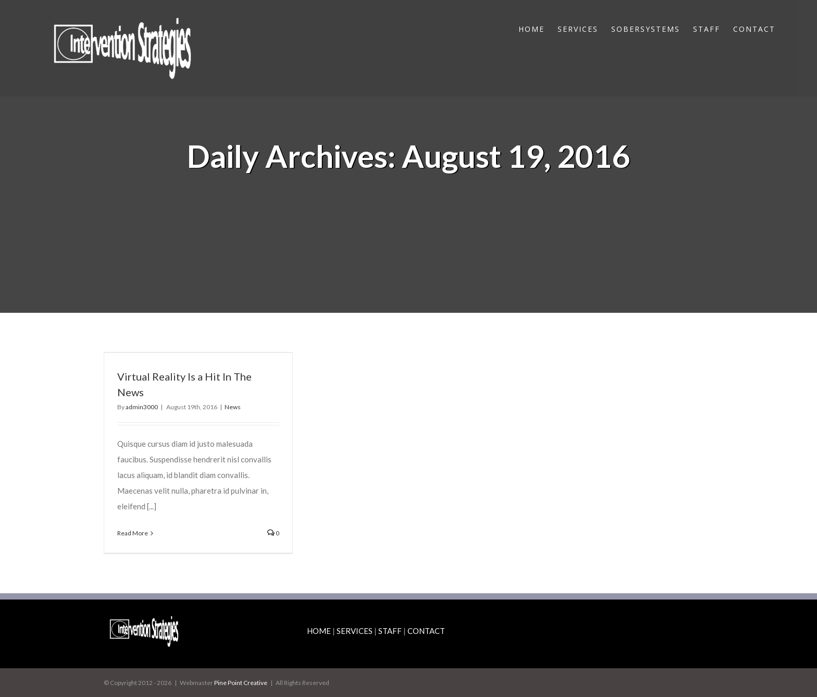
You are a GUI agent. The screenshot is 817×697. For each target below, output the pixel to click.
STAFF (390, 630)
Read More (132, 533)
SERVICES (355, 630)
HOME (319, 630)
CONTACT (426, 630)
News (233, 407)
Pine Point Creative (240, 683)
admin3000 (142, 407)
